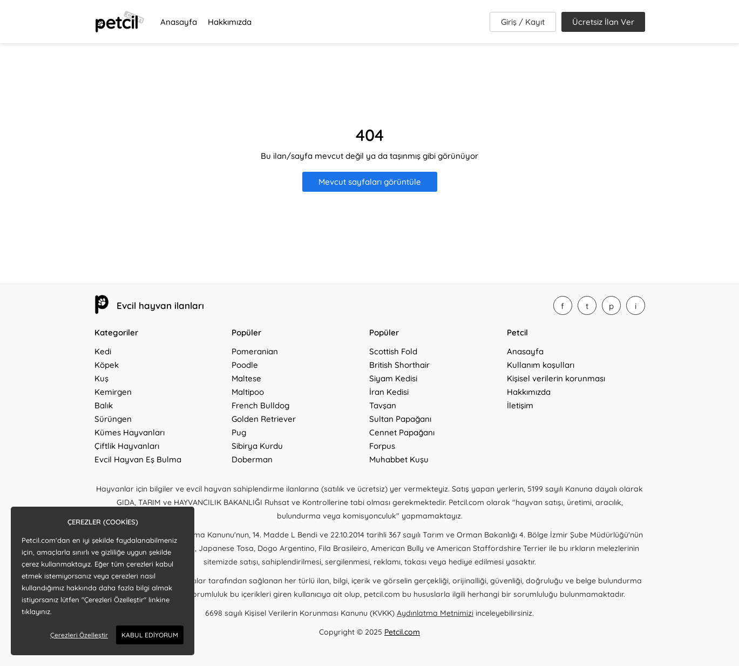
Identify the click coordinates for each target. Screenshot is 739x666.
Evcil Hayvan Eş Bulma (137, 459)
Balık (103, 405)
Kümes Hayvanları (129, 432)
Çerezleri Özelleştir (79, 635)
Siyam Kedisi (393, 378)
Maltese (246, 378)
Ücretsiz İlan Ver (603, 22)
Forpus (382, 446)
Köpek (106, 365)
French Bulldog (260, 405)
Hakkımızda (230, 22)
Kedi (102, 351)
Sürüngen (113, 419)
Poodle (245, 365)
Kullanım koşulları (540, 365)
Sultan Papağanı (400, 419)
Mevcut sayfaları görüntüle (369, 182)
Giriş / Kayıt (523, 22)
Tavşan (382, 405)
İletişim (520, 405)
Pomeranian (255, 351)
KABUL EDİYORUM (149, 635)
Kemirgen (113, 392)
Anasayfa (178, 22)
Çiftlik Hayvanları (126, 446)
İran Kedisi (389, 392)
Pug (239, 432)
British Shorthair (399, 365)
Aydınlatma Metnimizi (435, 613)
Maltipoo (248, 392)
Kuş (101, 378)
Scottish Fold (393, 351)
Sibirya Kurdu (257, 446)
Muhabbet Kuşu (399, 459)
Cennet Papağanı (402, 432)
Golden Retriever (264, 419)
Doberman (252, 459)
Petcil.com (402, 632)
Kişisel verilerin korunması (556, 378)
